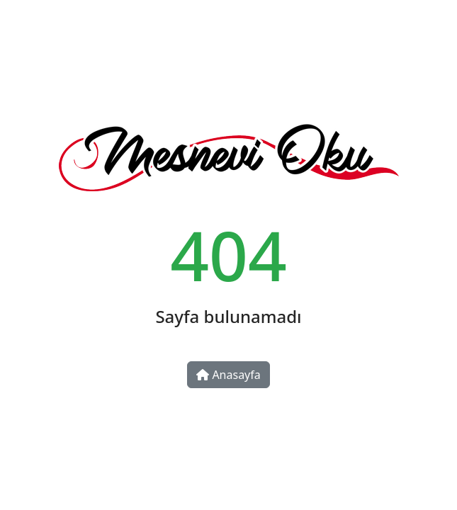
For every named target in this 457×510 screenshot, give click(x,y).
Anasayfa (228, 374)
